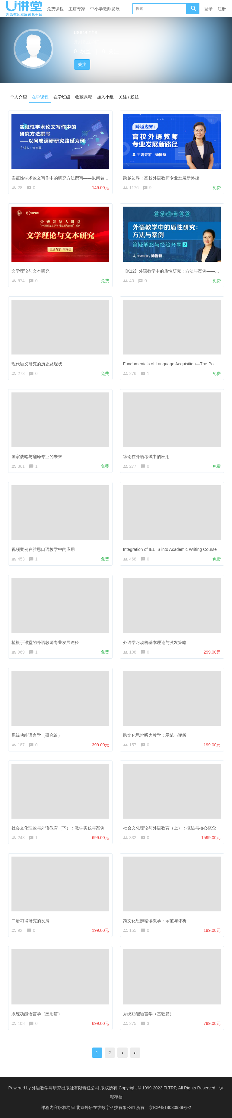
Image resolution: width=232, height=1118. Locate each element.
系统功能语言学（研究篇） (36, 735)
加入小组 (105, 96)
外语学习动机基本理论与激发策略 (154, 642)
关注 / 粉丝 (129, 96)
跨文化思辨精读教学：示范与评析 (154, 920)
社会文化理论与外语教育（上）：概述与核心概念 (169, 828)
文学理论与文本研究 (30, 271)
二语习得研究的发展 (30, 920)
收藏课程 (83, 96)
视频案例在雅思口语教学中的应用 (43, 549)
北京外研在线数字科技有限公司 (106, 1107)
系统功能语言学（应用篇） (36, 1013)
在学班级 (61, 96)
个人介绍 (18, 96)
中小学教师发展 (105, 8)
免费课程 (55, 8)
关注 (82, 64)
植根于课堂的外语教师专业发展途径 (45, 642)
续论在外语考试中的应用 (146, 456)
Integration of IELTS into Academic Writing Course (170, 549)
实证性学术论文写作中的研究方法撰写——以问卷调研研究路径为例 (74, 178)
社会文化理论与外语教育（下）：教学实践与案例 (57, 828)
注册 (222, 8)
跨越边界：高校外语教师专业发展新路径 (161, 178)
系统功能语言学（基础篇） (148, 1013)
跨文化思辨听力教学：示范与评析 (154, 735)
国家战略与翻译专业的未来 (36, 456)
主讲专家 (76, 8)
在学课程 (40, 96)
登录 (208, 8)
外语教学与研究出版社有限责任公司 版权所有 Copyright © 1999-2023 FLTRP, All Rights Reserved (123, 1087)
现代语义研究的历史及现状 (36, 363)
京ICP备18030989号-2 (170, 1107)
